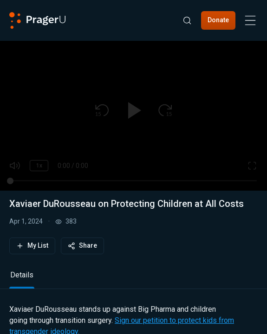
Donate (218, 20)
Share (82, 246)
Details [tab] (21, 274)
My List (32, 246)
